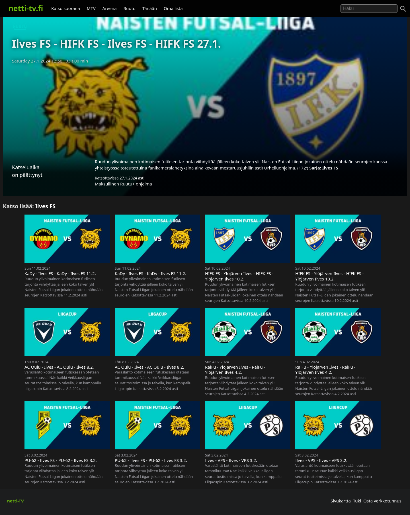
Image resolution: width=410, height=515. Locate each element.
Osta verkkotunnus (382, 501)
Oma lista (173, 8)
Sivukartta (341, 501)
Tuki (357, 501)
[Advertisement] (205, 109)
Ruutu (130, 8)
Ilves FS (330, 168)
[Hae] (369, 8)
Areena (109, 8)
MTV (91, 8)
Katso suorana (65, 8)
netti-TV (15, 501)
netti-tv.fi (26, 8)
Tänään (149, 8)
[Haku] (403, 9)
